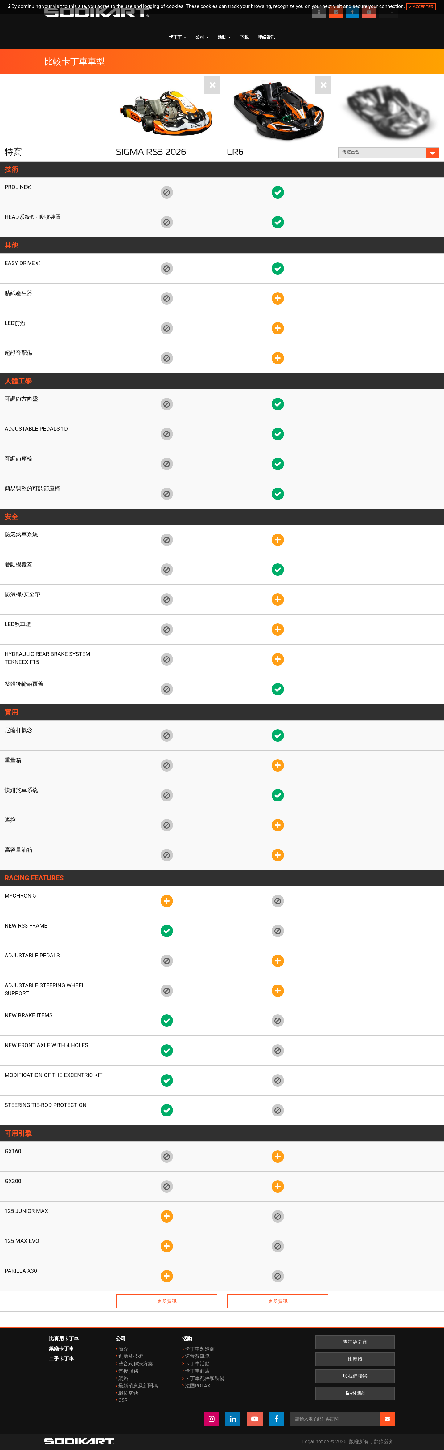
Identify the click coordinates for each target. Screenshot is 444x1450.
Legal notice (315, 1441)
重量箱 (13, 760)
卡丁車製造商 (200, 1349)
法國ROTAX (197, 1386)
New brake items (29, 1015)
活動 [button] (224, 37)
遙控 (10, 820)
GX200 (13, 1181)
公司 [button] (201, 37)
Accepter (421, 6)
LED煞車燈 (18, 624)
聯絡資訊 (266, 37)
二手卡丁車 (61, 1359)
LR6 (235, 151)
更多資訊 (167, 1301)
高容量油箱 (18, 849)
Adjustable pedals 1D (36, 428)
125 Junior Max (26, 1211)
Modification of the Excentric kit (53, 1075)
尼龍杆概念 (18, 730)
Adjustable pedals (32, 955)
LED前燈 (15, 323)
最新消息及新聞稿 (138, 1386)
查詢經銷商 (355, 1342)
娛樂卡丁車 (61, 1349)
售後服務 (128, 1371)
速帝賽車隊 (197, 1356)
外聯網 (355, 1393)
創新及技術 (130, 1356)
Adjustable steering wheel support (45, 989)
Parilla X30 (21, 1271)
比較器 (355, 1359)
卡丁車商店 (197, 1371)
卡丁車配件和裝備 (204, 1378)
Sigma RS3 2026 (151, 151)
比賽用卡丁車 (64, 1338)
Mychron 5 (20, 895)
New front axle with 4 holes (46, 1045)
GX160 (13, 1151)
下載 (244, 37)
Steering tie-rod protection (46, 1105)
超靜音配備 (18, 353)
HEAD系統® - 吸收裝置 (33, 217)
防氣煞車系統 (21, 534)
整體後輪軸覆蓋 (24, 684)
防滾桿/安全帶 (22, 594)
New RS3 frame (26, 925)
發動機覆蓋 (18, 564)
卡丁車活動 (197, 1363)
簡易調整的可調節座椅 (32, 488)
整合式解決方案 (135, 1363)
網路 (123, 1378)
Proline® (18, 187)
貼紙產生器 (18, 293)
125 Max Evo (22, 1241)
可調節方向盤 (21, 398)
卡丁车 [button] (177, 37)
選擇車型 (389, 152)
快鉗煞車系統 (21, 790)
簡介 (123, 1349)
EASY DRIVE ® (22, 263)
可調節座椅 (18, 458)
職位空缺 (128, 1393)
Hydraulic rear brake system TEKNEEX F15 (47, 658)
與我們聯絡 (355, 1376)
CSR (123, 1400)
